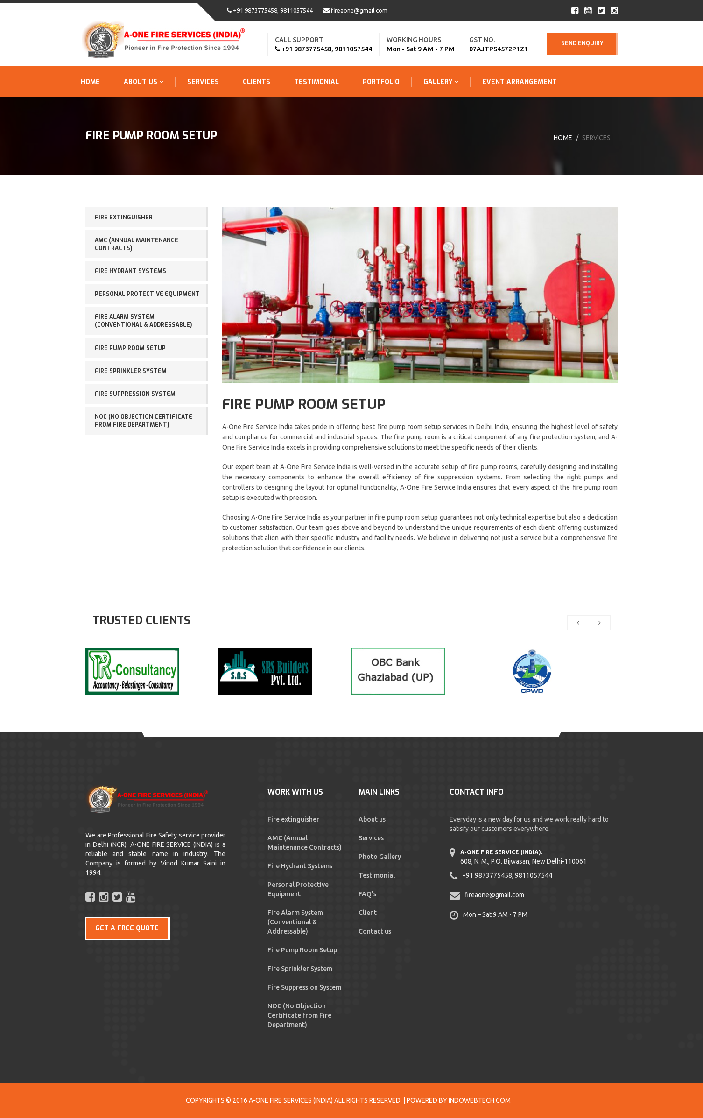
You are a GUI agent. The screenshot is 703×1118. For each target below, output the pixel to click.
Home (90, 81)
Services (203, 81)
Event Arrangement (519, 81)
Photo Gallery (380, 856)
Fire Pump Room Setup (130, 348)
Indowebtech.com (480, 1100)
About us (372, 819)
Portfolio (381, 81)
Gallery (440, 81)
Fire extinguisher (124, 217)
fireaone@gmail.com (355, 10)
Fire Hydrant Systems (130, 271)
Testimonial (316, 81)
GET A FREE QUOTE (127, 928)
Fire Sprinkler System (131, 371)
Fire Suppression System (135, 394)
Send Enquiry (582, 43)
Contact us (375, 931)
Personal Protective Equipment (147, 294)
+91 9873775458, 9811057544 (270, 10)
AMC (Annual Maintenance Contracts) (136, 244)
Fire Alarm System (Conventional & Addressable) (143, 321)
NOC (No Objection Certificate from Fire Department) (143, 421)
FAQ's (367, 894)
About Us (143, 81)
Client (368, 912)
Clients (256, 81)
